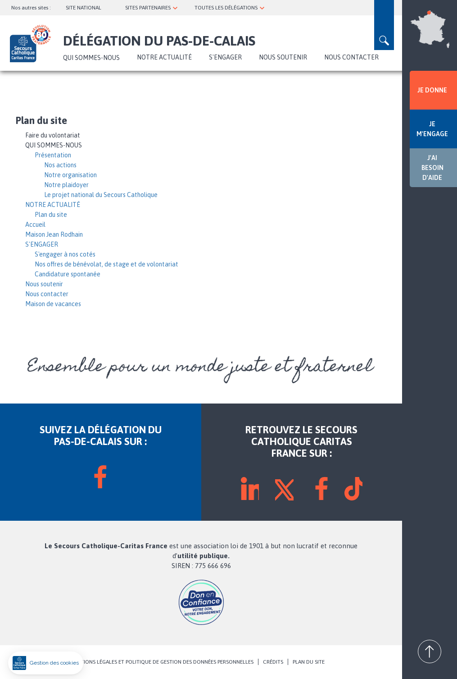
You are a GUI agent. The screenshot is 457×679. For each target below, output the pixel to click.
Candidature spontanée (67, 274)
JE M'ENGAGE (432, 129)
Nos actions (60, 165)
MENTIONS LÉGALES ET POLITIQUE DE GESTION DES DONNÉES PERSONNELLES (161, 662)
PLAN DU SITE (309, 662)
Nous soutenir (283, 57)
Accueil (35, 224)
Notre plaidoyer (66, 184)
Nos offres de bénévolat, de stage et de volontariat (106, 264)
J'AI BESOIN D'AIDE (432, 167)
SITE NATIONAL (83, 8)
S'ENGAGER (225, 57)
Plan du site (51, 214)
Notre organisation (70, 175)
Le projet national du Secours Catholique (101, 194)
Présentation (53, 155)
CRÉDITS (273, 662)
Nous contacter (351, 57)
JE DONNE (432, 90)
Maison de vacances (53, 303)
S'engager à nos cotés (65, 254)
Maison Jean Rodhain (54, 234)
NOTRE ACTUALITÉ (164, 57)
